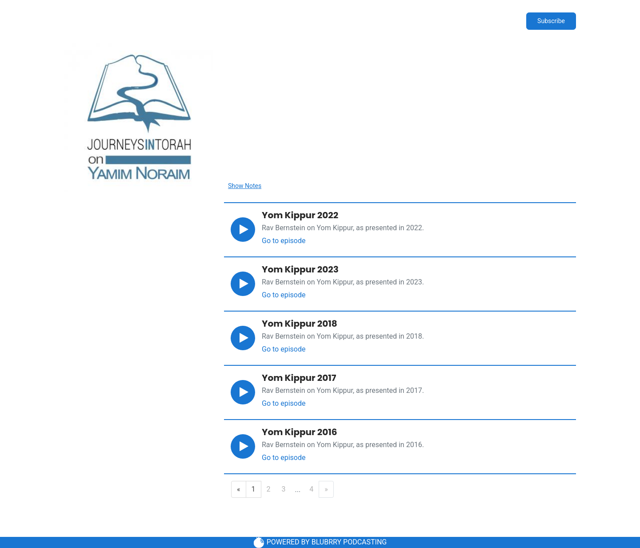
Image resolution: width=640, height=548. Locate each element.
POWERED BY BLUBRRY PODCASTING (320, 542)
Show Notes (244, 185)
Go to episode (283, 240)
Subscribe (551, 20)
